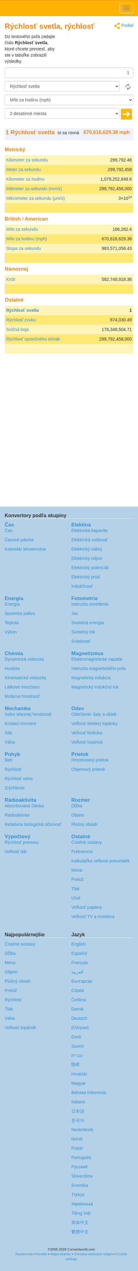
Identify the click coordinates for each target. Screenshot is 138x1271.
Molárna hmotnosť (22, 696)
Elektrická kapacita (89, 530)
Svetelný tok (83, 631)
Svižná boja (17, 329)
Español (79, 953)
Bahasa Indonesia (88, 1092)
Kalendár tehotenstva (25, 549)
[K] (69, 100)
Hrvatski (79, 1073)
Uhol (75, 897)
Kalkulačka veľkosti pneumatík (100, 860)
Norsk (77, 1138)
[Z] (62, 86)
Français (79, 962)
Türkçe (78, 1194)
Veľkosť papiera (86, 907)
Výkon (11, 631)
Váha (10, 742)
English (78, 944)
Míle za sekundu (22, 229)
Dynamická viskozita (24, 659)
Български (81, 981)
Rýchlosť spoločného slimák (33, 339)
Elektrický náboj (86, 549)
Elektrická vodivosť (89, 539)
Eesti (76, 1036)
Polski (77, 1148)
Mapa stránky (60, 1254)
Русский (79, 1166)
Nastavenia (24, 1254)
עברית (77, 1055)
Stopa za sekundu (23, 248)
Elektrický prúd (85, 576)
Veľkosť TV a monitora (92, 916)
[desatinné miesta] (62, 113)
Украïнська (82, 1203)
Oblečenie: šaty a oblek (94, 714)
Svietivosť (80, 641)
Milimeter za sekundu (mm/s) (34, 188)
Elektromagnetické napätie (96, 659)
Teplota (12, 622)
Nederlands (82, 1129)
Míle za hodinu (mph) (26, 238)
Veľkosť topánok (87, 742)
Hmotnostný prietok (90, 760)
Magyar (78, 1083)
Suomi (77, 1046)
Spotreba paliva (20, 613)
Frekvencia (81, 851)
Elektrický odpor (86, 558)
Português (81, 1157)
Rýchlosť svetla (22, 310)
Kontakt (41, 1254)
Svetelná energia (87, 622)
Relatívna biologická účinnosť (33, 824)
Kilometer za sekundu (27, 159)
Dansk (77, 1009)
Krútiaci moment (20, 723)
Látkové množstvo (22, 687)
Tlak (75, 888)
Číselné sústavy (86, 842)
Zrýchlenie (15, 787)
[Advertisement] (94, 48)
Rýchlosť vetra (19, 778)
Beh (8, 760)
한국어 (77, 1120)
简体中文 (80, 1222)
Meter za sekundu (23, 169)
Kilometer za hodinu (25, 179)
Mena (76, 870)
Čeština (78, 999)
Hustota (12, 668)
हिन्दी (75, 1064)
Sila (8, 732)
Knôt (10, 279)
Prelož (77, 879)
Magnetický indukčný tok (95, 687)
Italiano (78, 1101)
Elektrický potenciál (90, 567)
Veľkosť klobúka (86, 732)
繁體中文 (80, 1231)
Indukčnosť (82, 586)
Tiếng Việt (81, 1213)
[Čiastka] (69, 72)
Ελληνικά (80, 1027)
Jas (74, 613)
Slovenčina (82, 1176)
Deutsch (79, 1018)
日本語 (77, 1111)
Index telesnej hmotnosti (28, 714)
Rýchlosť (13, 769)
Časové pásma (19, 539)
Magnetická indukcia (91, 677)
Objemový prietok (88, 769)
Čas (8, 530)
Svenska (79, 1185)
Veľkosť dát (16, 851)
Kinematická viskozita (25, 677)
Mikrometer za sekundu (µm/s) (35, 198)
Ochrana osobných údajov (94, 1254)
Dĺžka (76, 805)
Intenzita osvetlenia (90, 604)
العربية (77, 971)
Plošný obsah (84, 824)
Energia (12, 604)
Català (77, 990)
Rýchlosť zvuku (21, 319)
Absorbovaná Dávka (24, 805)
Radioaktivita (17, 815)
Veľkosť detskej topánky (94, 723)
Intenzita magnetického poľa (98, 668)
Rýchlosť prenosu (22, 842)
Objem (77, 815)
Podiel (123, 26)
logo (69, 8)
